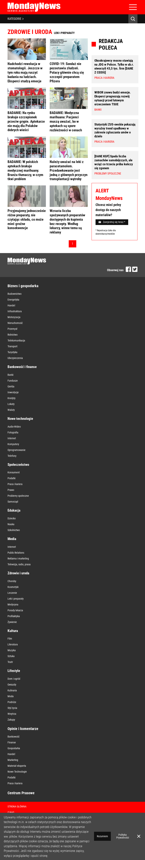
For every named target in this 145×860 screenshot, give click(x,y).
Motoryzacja (14, 317)
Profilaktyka (14, 616)
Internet (12, 438)
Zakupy (11, 719)
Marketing (13, 759)
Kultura (13, 631)
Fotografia (13, 432)
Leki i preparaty (16, 598)
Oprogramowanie (16, 449)
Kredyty (11, 398)
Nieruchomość (15, 322)
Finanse (12, 742)
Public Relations (16, 552)
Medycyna (13, 604)
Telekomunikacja (16, 340)
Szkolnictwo (14, 530)
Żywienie (12, 622)
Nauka (11, 524)
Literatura (13, 644)
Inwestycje (13, 392)
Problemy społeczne (18, 495)
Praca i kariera (15, 484)
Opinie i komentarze (23, 728)
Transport (12, 346)
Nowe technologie (20, 418)
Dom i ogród (14, 678)
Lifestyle (14, 671)
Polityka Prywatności (122, 836)
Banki (10, 374)
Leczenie (12, 592)
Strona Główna (17, 806)
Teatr (10, 661)
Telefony (12, 455)
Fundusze (13, 380)
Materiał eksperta (17, 765)
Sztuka (11, 656)
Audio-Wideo (14, 426)
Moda (11, 696)
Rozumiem (102, 836)
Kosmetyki (13, 586)
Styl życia (12, 707)
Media (12, 539)
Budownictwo (15, 293)
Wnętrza (12, 713)
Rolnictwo (13, 334)
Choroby (12, 581)
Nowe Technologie (17, 771)
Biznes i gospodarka (23, 286)
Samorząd (13, 501)
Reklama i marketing (18, 558)
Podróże (12, 702)
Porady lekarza (15, 610)
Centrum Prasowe (21, 793)
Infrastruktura (15, 311)
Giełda (11, 386)
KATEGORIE (16, 19)
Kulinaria (12, 690)
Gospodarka (14, 748)
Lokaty (11, 404)
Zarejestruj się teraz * (112, 221)
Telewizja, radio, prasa (19, 564)
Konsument (14, 472)
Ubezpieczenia (15, 358)
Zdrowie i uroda (18, 573)
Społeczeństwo (18, 464)
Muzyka (12, 650)
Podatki (11, 478)
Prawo (11, 489)
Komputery (13, 444)
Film (10, 638)
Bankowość (13, 736)
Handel (11, 305)
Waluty (11, 409)
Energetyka (13, 299)
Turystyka (12, 352)
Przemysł (12, 328)
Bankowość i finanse (22, 367)
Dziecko (12, 518)
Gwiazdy (12, 684)
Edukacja (14, 510)
